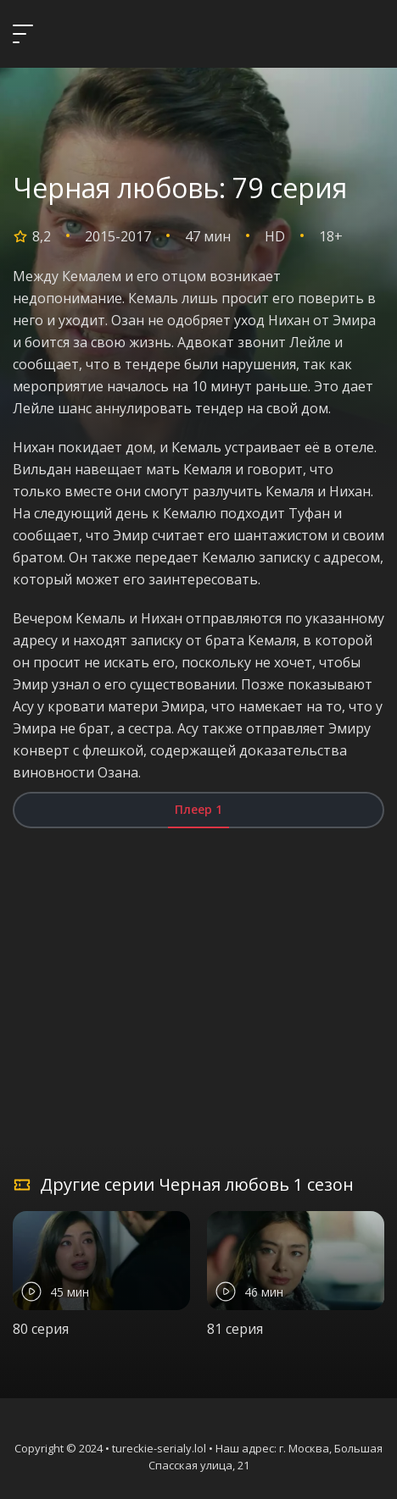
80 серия (41, 1328)
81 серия (235, 1328)
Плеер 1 (198, 809)
